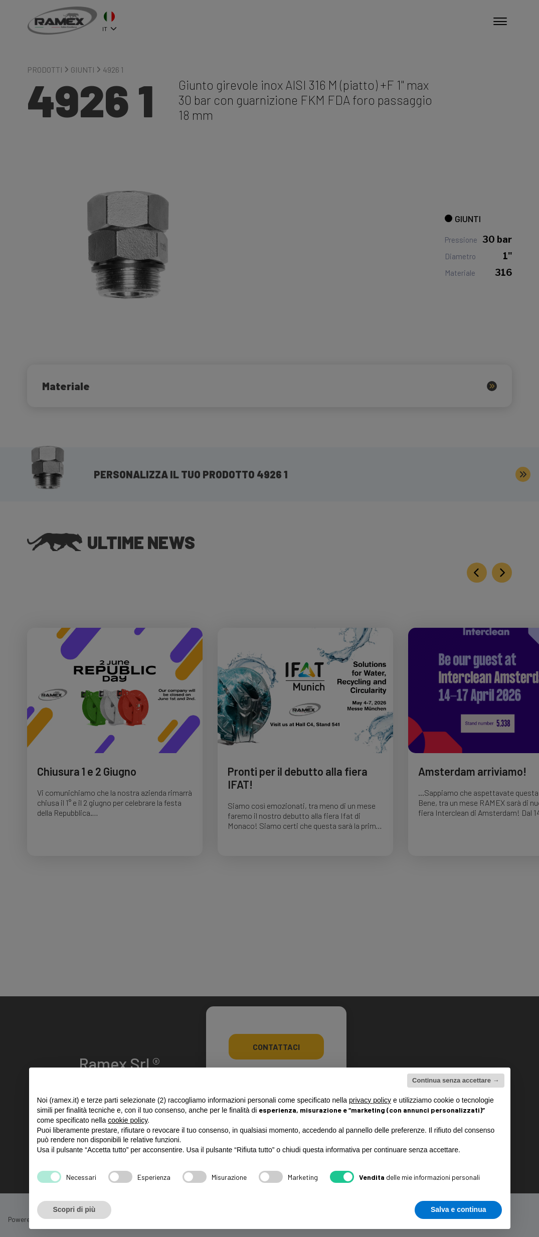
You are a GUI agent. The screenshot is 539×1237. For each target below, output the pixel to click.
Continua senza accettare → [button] (455, 1080)
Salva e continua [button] (458, 1209)
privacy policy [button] (370, 1100)
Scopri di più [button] (74, 1209)
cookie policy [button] (127, 1120)
